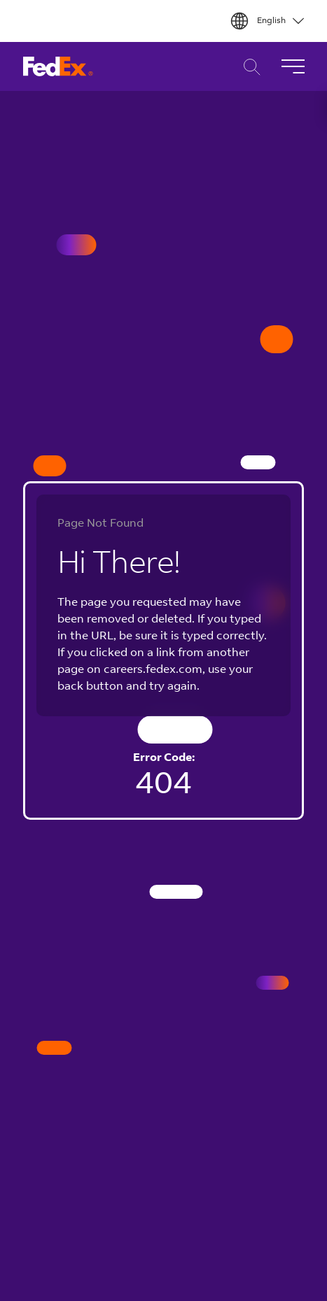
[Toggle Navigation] (292, 66)
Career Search (248, 67)
